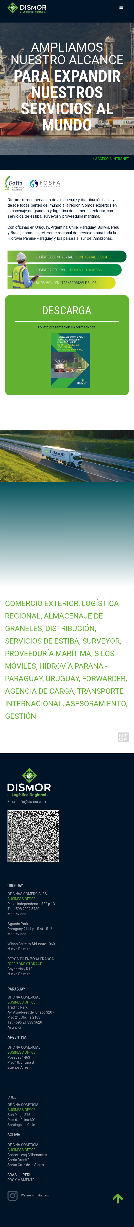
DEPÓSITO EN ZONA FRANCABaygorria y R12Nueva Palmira (31, 966)
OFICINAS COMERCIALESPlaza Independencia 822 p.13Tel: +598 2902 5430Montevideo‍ (31, 904)
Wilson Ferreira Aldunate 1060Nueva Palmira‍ (31, 946)
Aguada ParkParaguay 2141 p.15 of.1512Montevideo (30, 929)
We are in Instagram (35, 1195)
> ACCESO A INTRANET (110, 159)
